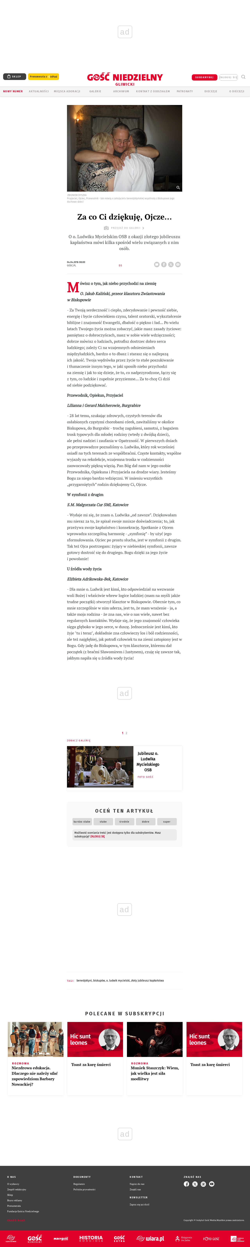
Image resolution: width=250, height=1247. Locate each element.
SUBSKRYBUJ (204, 77)
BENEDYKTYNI (84, 980)
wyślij (178, 263)
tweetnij (171, 263)
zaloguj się (229, 77)
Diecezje (210, 91)
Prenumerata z (43, 76)
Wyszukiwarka (243, 77)
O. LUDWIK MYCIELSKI (118, 980)
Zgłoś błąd (16, 1220)
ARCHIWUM (121, 91)
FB (164, 263)
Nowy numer (13, 91)
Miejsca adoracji (67, 91)
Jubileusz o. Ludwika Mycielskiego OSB (148, 761)
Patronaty (185, 91)
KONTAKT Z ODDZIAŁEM (153, 91)
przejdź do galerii (124, 228)
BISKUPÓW (99, 980)
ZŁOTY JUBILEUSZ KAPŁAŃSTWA (147, 980)
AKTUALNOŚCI (39, 91)
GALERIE (95, 91)
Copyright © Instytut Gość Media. (200, 1220)
